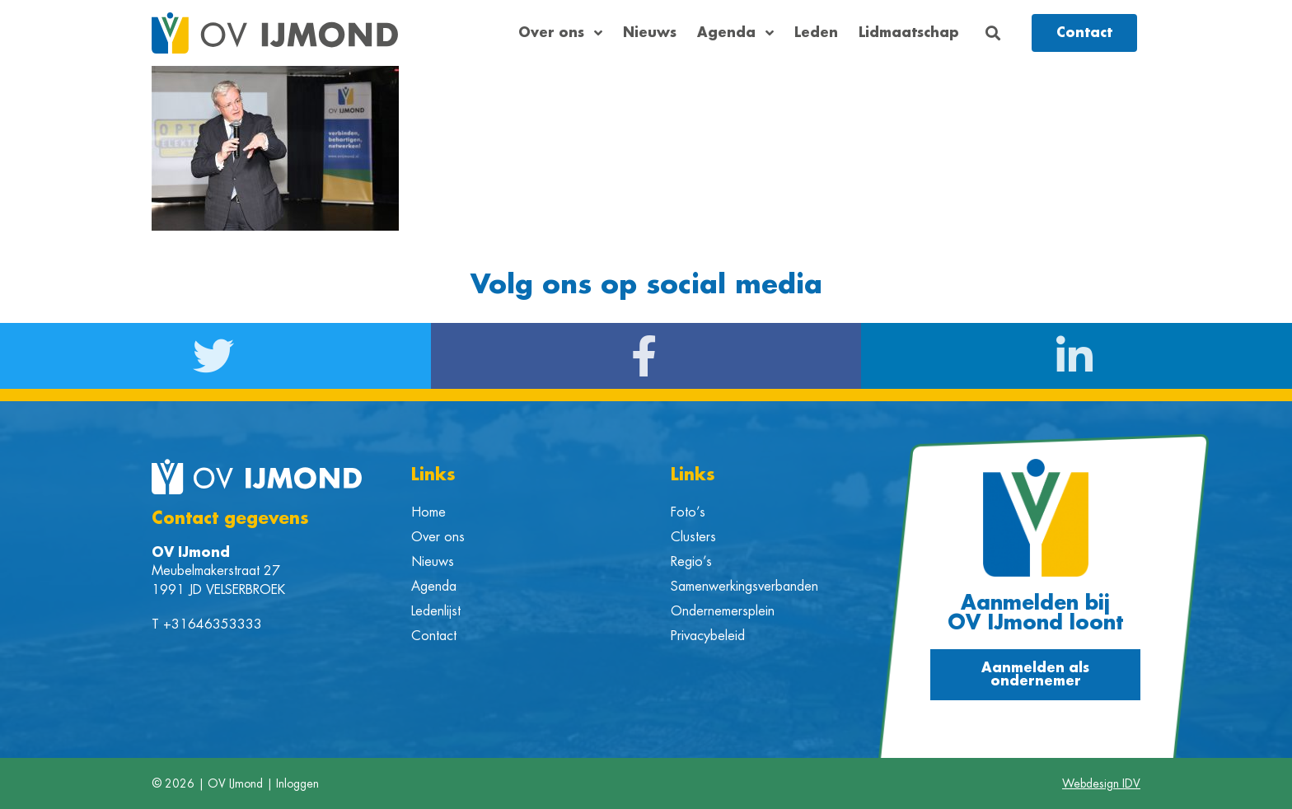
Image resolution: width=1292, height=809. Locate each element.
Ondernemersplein (723, 611)
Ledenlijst (436, 611)
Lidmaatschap (909, 33)
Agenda (735, 33)
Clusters (693, 537)
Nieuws (649, 33)
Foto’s (688, 512)
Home (428, 512)
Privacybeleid (708, 636)
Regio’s (691, 561)
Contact (433, 636)
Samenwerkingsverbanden (744, 586)
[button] (993, 33)
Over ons (560, 33)
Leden (816, 33)
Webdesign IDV (1101, 783)
